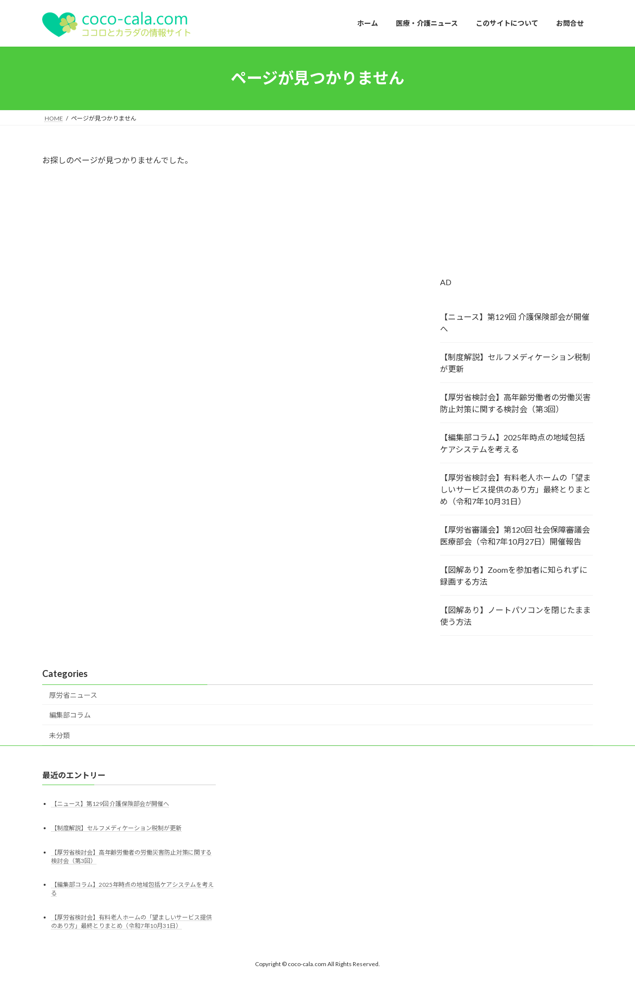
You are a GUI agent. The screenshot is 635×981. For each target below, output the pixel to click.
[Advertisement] (516, 215)
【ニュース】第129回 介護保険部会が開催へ (514, 322)
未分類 (59, 735)
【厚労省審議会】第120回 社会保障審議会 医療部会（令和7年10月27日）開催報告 (515, 535)
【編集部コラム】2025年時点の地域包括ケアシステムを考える (512, 443)
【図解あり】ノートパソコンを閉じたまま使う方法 (515, 615)
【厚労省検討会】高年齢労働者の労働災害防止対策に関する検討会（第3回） (515, 403)
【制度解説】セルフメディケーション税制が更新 (515, 362)
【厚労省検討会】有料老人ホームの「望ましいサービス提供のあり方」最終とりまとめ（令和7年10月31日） (515, 489)
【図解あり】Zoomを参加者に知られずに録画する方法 (513, 575)
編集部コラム (70, 715)
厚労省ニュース (73, 695)
